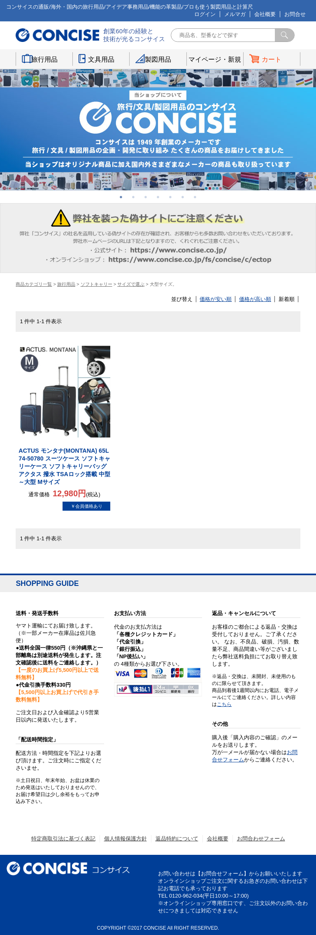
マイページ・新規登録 (214, 61)
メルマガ (235, 14)
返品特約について (177, 838)
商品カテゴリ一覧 (34, 284)
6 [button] (183, 197)
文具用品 (101, 59)
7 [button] (195, 197)
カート (271, 59)
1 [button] (121, 197)
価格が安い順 (216, 299)
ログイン (205, 14)
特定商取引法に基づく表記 (63, 838)
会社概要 (265, 14)
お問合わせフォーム (261, 838)
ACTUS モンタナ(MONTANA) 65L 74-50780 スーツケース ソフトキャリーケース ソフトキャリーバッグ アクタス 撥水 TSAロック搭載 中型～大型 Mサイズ (64, 466)
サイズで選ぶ (130, 284)
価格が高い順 (255, 299)
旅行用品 (44, 59)
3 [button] (146, 197)
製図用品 (158, 59)
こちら (224, 704)
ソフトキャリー (96, 284)
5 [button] (170, 197)
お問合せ (295, 14)
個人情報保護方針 (125, 838)
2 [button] (133, 197)
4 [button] (158, 197)
